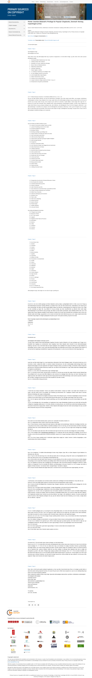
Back (29, 36)
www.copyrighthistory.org (13, 661)
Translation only (31, 40)
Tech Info (56, 1)
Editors (37, 1)
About (33, 1)
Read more (67, 17)
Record (32, 36)
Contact (71, 1)
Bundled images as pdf (54, 40)
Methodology (43, 1)
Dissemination (50, 1)
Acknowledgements (64, 1)
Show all (46, 40)
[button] (38, 11)
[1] (46, 36)
